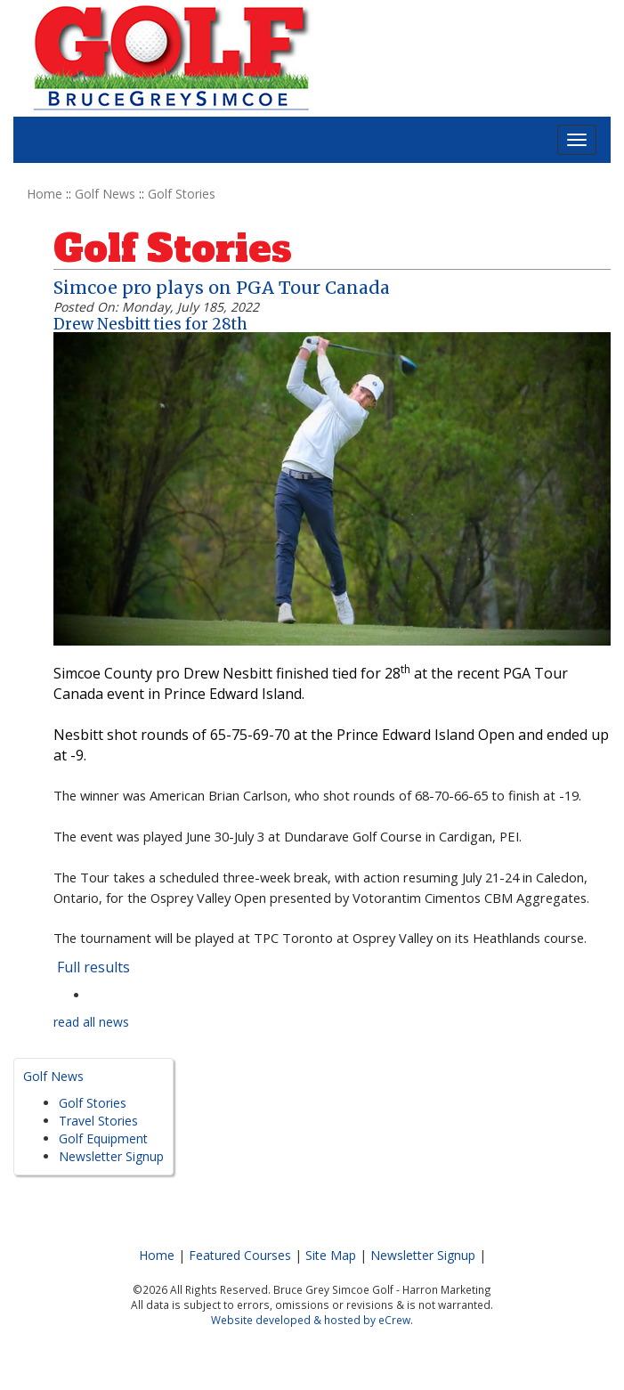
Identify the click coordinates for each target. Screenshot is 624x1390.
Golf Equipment (103, 1138)
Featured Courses (240, 1255)
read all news (91, 1021)
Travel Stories (98, 1120)
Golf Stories (181, 193)
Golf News (105, 193)
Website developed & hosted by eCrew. (312, 1320)
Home (44, 193)
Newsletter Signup (111, 1156)
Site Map (330, 1255)
